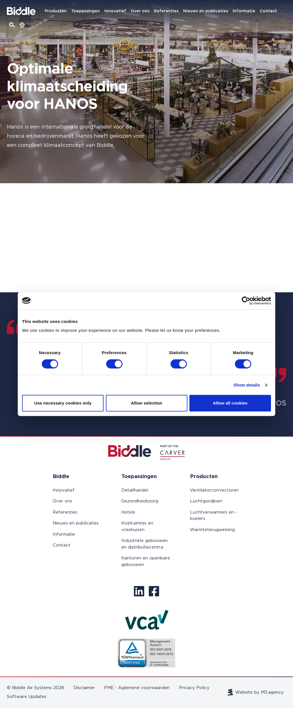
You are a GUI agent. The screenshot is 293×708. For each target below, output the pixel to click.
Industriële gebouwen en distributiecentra (144, 544)
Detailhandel (134, 490)
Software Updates (26, 697)
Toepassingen (85, 11)
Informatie (244, 11)
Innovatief (115, 11)
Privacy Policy (194, 688)
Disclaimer (84, 688)
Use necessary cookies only (62, 403)
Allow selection (146, 403)
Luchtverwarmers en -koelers (213, 515)
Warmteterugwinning (212, 530)
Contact (268, 11)
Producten (56, 11)
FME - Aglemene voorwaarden (137, 688)
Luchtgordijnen (206, 501)
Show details (246, 384)
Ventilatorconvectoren (214, 490)
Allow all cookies (230, 403)
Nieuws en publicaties (205, 11)
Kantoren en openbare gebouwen (145, 561)
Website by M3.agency (256, 692)
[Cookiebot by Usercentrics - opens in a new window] (246, 300)
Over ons (140, 11)
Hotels (128, 512)
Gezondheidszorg (139, 501)
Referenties (166, 11)
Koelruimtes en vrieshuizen (137, 526)
